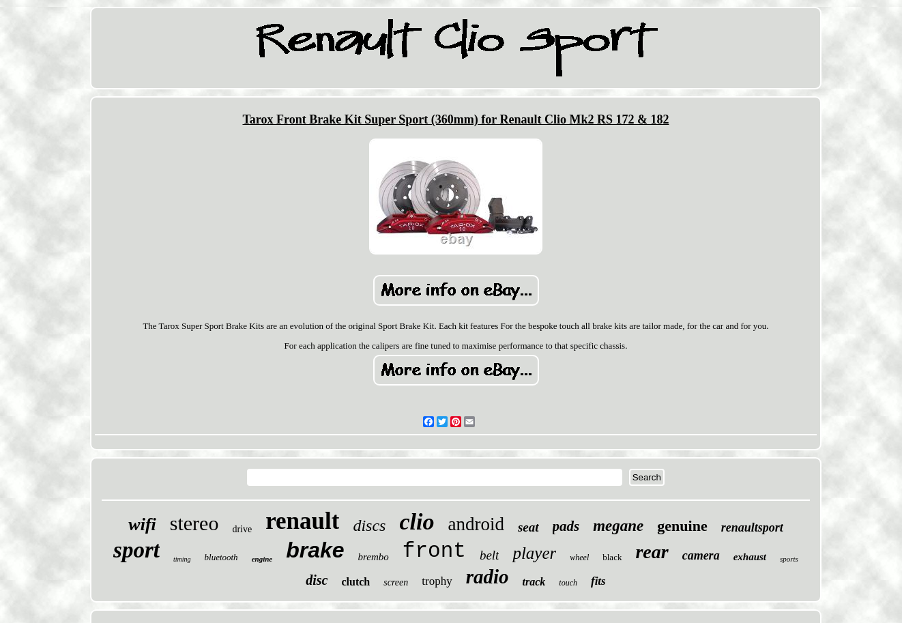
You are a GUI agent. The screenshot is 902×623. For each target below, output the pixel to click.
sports (789, 559)
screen (395, 582)
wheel (579, 557)
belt (489, 555)
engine (262, 559)
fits (598, 581)
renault (302, 521)
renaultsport (752, 527)
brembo (373, 556)
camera (701, 555)
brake (315, 550)
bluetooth (221, 557)
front (434, 551)
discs (369, 525)
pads (566, 526)
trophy (437, 581)
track (534, 582)
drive (242, 529)
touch (568, 583)
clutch (355, 582)
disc (317, 580)
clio (416, 521)
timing (182, 559)
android (476, 524)
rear (651, 551)
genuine (682, 525)
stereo (194, 523)
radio (487, 577)
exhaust (749, 556)
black (612, 557)
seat (528, 527)
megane (618, 525)
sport (136, 550)
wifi (142, 524)
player (534, 553)
